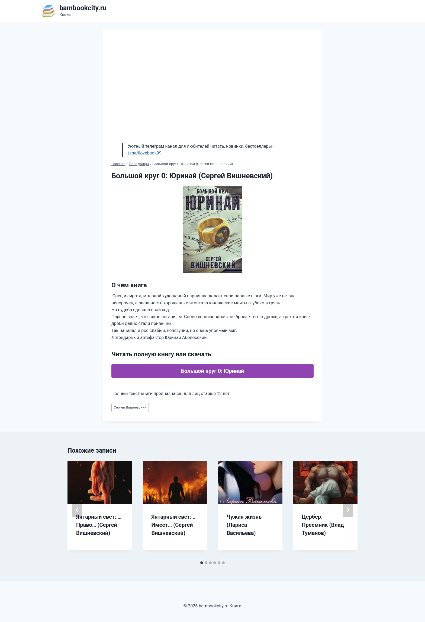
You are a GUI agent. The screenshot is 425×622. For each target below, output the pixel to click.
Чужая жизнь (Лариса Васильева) (244, 525)
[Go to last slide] (77, 509)
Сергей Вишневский (130, 407)
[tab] (201, 562)
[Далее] (348, 509)
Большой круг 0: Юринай (212, 371)
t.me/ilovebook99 (145, 153)
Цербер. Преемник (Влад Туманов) (323, 525)
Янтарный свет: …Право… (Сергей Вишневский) (98, 525)
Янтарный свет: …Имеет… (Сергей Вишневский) (174, 525)
